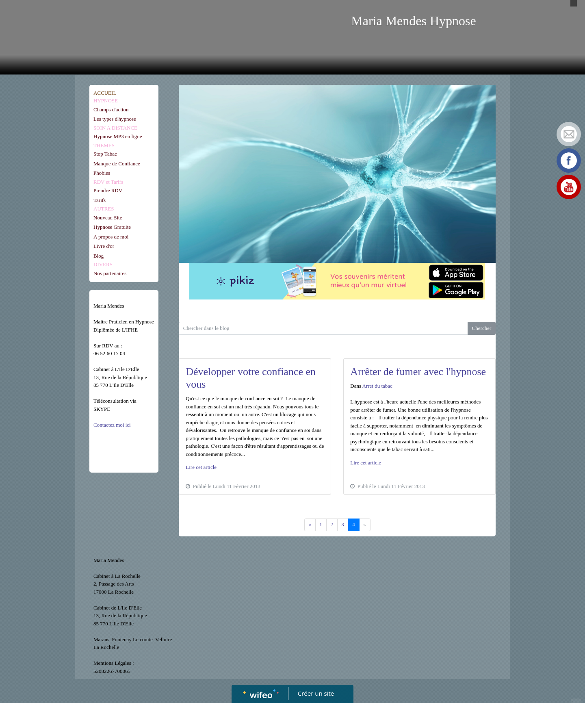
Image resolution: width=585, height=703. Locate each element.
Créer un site (316, 693)
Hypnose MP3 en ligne (117, 136)
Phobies (101, 173)
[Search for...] (323, 328)
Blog (98, 256)
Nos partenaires (109, 273)
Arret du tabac (377, 386)
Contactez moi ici (112, 425)
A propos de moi (110, 237)
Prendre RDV (107, 190)
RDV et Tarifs (108, 182)
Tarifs (99, 200)
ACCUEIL (104, 93)
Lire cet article (201, 467)
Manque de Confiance (116, 164)
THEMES (104, 145)
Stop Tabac (105, 154)
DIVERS (103, 264)
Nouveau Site (107, 218)
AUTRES (103, 209)
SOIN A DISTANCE (115, 128)
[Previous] (310, 525)
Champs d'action (110, 109)
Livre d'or (103, 246)
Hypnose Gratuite (112, 227)
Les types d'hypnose (114, 119)
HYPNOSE (105, 101)
